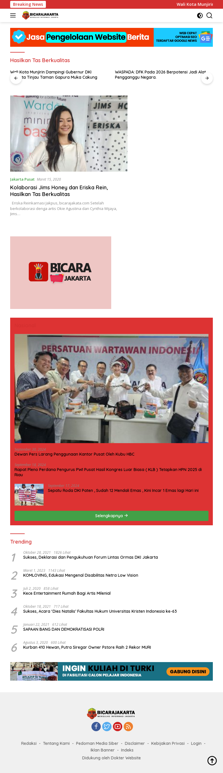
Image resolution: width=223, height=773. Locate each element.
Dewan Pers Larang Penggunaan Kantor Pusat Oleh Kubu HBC (74, 454)
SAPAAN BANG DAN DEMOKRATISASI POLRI (63, 629)
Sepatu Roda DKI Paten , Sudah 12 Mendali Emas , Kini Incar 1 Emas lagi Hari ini (123, 490)
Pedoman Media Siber (97, 743)
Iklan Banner (103, 750)
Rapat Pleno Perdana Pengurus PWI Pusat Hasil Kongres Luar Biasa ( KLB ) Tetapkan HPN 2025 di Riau (108, 472)
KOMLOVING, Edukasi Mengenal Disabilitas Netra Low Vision (80, 575)
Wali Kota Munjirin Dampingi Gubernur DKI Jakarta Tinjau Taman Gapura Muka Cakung (53, 74)
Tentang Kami (56, 743)
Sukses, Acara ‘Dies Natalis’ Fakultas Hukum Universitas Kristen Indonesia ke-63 (100, 611)
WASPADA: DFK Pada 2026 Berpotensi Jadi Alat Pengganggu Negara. (160, 74)
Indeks (127, 750)
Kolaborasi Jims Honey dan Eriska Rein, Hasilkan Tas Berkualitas (59, 190)
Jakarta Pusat (22, 179)
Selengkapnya (111, 515)
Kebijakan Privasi (168, 743)
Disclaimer (135, 743)
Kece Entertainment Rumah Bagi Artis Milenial (67, 593)
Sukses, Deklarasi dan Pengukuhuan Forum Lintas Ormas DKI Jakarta (90, 557)
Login (196, 743)
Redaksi (29, 743)
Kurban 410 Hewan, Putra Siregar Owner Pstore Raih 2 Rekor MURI (87, 647)
